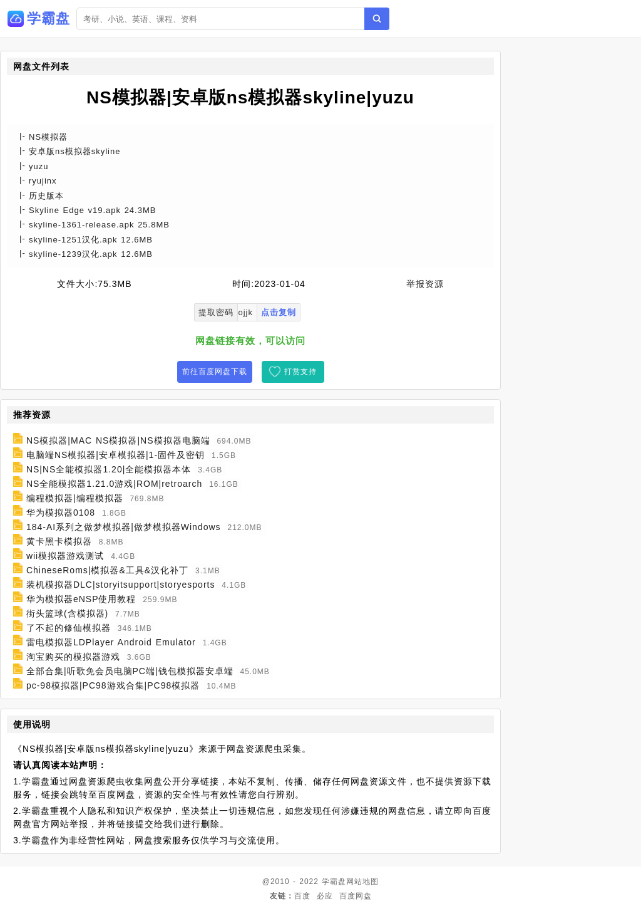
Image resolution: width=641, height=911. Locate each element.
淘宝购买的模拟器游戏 (73, 657)
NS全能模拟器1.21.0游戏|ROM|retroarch (114, 484)
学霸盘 (334, 881)
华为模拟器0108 (60, 513)
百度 (302, 896)
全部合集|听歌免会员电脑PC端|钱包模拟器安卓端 (129, 671)
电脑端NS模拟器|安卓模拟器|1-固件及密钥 (115, 455)
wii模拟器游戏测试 (65, 556)
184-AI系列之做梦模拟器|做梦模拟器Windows (123, 527)
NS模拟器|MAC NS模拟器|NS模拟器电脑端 (118, 440)
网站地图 (362, 881)
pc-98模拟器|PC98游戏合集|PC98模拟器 (113, 685)
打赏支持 (300, 371)
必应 (325, 896)
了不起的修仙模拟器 (68, 628)
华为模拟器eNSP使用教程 (81, 599)
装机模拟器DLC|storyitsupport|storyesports (120, 585)
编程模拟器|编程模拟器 (74, 498)
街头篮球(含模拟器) (67, 613)
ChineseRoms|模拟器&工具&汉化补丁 (107, 570)
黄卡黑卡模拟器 (59, 541)
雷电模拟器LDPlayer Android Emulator (111, 642)
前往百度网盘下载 (214, 371)
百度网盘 (355, 896)
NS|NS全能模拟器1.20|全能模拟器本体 (108, 469)
